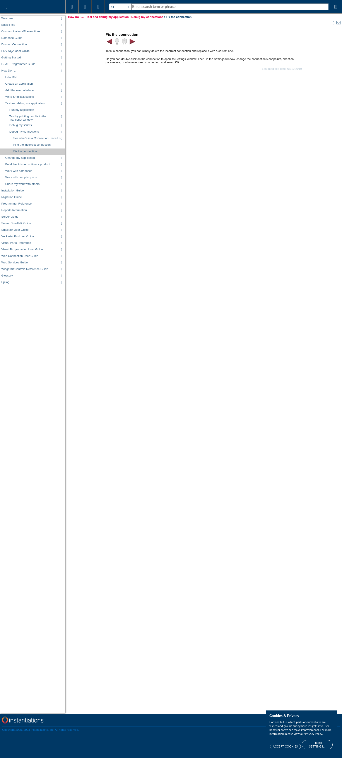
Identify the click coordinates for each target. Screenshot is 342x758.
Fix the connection (25, 151)
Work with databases (18, 170)
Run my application (21, 109)
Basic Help (8, 24)
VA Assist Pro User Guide (17, 236)
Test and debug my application (24, 103)
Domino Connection (14, 44)
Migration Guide (11, 197)
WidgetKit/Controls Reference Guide (24, 269)
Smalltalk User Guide (15, 229)
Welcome (7, 18)
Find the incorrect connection (32, 144)
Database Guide (11, 37)
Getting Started (11, 57)
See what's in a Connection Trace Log (37, 138)
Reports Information (14, 210)
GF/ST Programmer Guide (18, 64)
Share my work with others (22, 184)
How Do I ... (9, 70)
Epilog (5, 282)
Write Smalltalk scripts (19, 96)
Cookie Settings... (317, 744)
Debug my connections (24, 131)
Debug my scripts (20, 125)
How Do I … (13, 77)
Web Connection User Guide (19, 256)
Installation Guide (12, 190)
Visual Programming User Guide (22, 249)
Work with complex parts (21, 177)
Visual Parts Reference (16, 242)
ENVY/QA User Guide (15, 51)
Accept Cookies (285, 746)
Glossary (7, 275)
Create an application (19, 83)
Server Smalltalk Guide (16, 223)
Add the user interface (19, 90)
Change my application (20, 157)
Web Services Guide (14, 262)
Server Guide (10, 216)
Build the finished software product (27, 164)
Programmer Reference (16, 203)
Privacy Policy (313, 734)
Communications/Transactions (20, 31)
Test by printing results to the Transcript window (27, 118)
